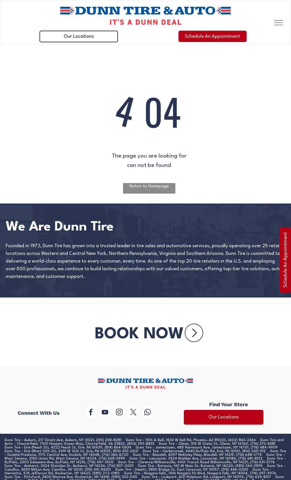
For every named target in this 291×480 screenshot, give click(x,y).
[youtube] (105, 413)
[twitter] (133, 413)
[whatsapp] (147, 413)
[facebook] (91, 413)
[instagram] (119, 413)
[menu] (278, 22)
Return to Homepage (149, 186)
